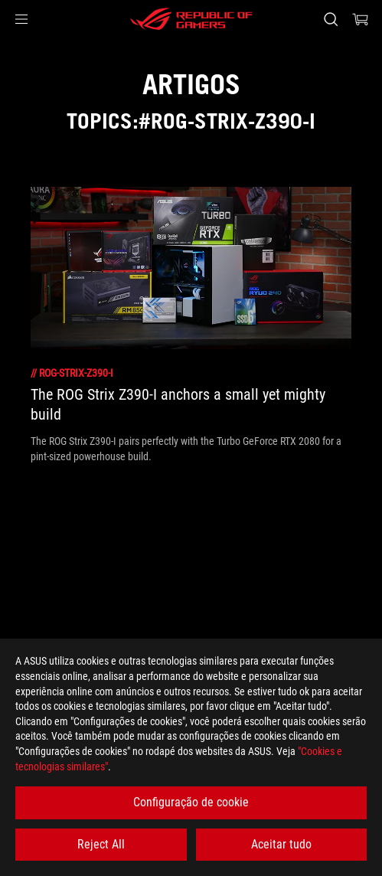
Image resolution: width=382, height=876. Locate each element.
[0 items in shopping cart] (360, 19)
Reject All (101, 844)
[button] (21, 19)
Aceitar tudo (281, 844)
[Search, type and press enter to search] (330, 19)
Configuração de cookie (191, 802)
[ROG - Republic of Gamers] (191, 19)
